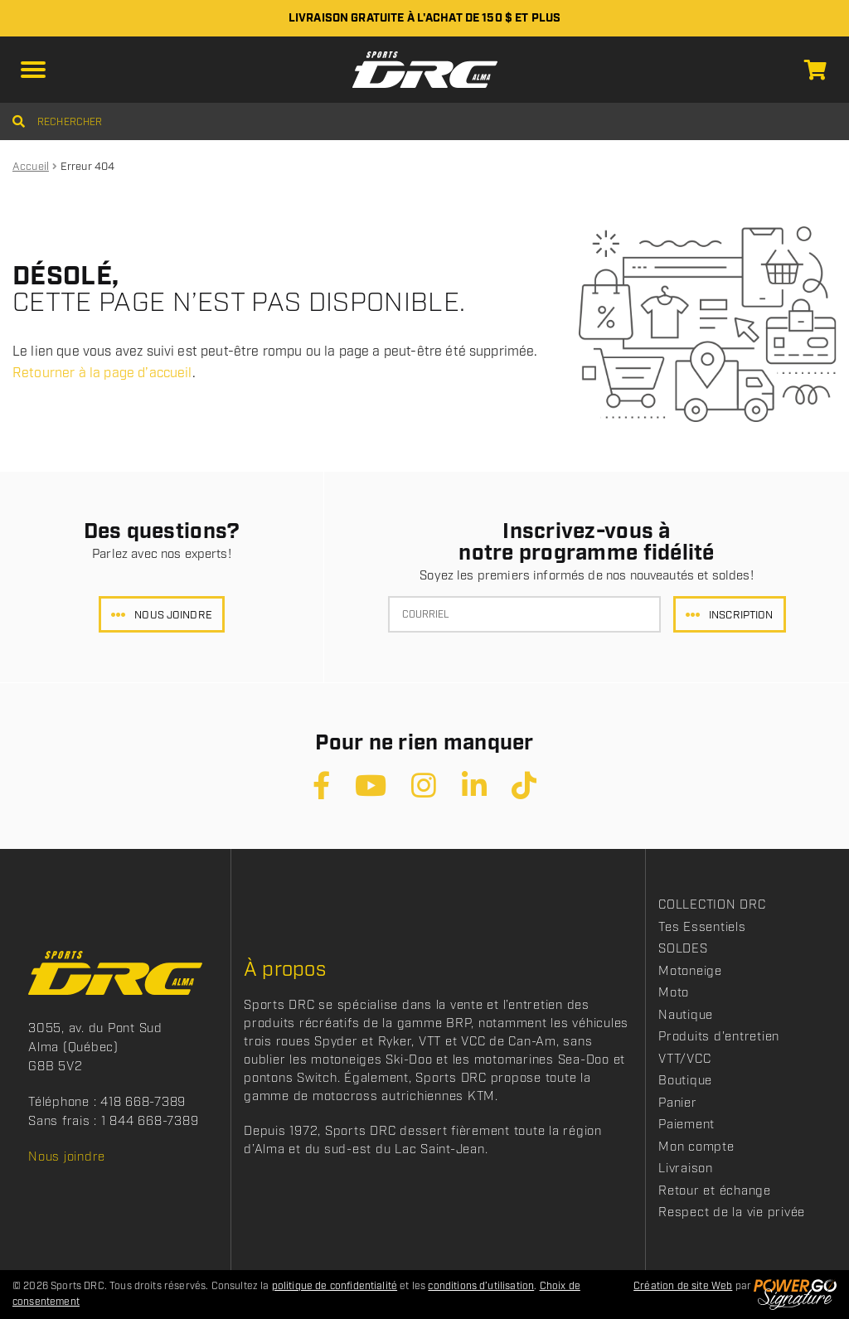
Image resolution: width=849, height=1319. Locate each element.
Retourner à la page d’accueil (102, 373)
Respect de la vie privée (731, 1213)
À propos (285, 970)
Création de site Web (682, 1286)
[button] (33, 69)
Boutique (685, 1081)
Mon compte (696, 1147)
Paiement (686, 1125)
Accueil (30, 167)
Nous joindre (173, 616)
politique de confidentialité (334, 1286)
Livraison (685, 1169)
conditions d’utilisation (481, 1286)
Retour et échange (714, 1191)
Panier (677, 1103)
